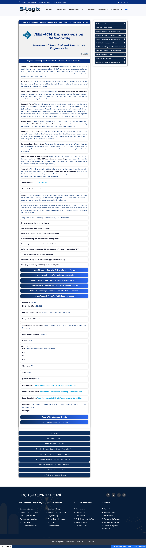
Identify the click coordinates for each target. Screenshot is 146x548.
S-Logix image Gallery (111, 522)
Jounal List (54, 433)
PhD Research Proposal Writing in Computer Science (54, 459)
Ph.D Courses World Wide (85, 519)
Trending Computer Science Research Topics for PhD (54, 449)
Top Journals (80, 509)
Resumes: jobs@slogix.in (112, 519)
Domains (61, 10)
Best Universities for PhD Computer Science (54, 465)
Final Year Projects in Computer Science (110, 50)
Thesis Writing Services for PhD (54, 470)
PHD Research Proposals (28, 526)
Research (73, 10)
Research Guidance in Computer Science (110, 31)
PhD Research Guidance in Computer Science (54, 454)
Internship (115, 10)
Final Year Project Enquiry (110, 28)
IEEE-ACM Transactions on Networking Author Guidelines (61, 392)
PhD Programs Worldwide (110, 58)
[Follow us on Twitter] (118, 2)
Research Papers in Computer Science (110, 39)
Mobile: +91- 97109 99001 (29, 512)
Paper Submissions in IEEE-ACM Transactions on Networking (59, 398)
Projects (102, 10)
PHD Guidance (25, 522)
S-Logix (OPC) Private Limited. (65, 542)
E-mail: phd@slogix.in (27, 509)
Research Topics (81, 526)
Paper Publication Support (54, 444)
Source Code (88, 10)
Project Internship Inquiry (57, 519)
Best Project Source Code (110, 54)
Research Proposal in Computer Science (110, 35)
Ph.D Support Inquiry (27, 516)
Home (49, 10)
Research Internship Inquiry (29, 519)
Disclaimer (90, 542)
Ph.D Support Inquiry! (54, 438)
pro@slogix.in (60, 2)
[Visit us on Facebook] (115, 2)
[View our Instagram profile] (124, 2)
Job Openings (108, 516)
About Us (107, 509)
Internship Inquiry (110, 512)
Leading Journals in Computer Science (110, 62)
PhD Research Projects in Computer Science (110, 47)
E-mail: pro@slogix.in (55, 509)
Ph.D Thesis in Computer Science (110, 43)
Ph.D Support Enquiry (110, 24)
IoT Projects (52, 522)
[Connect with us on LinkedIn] (121, 2)
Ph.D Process (80, 516)
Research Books (81, 522)
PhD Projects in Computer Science (54, 475)
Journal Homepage (40, 182)
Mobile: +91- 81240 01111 (57, 512)
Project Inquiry (53, 516)
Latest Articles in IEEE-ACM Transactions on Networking (55, 385)
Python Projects (53, 526)
